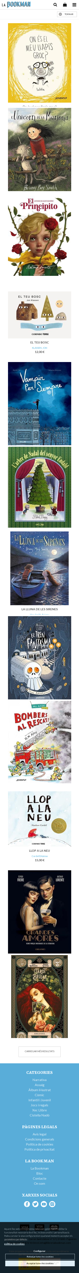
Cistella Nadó (40, 1115)
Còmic (39, 1095)
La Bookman (40, 1168)
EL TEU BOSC (39, 342)
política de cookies (14, 1243)
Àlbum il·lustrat (39, 1090)
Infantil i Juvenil (39, 1100)
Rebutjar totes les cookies (40, 1256)
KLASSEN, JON (39, 347)
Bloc (39, 1173)
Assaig (39, 1085)
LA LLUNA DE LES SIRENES (39, 609)
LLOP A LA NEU (39, 850)
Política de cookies (39, 1144)
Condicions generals (39, 1139)
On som (39, 1183)
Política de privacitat (39, 1149)
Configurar (39, 1251)
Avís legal (39, 1134)
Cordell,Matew (40, 856)
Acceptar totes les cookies (40, 1263)
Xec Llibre (39, 1110)
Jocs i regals (39, 1105)
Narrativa (39, 1080)
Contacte (39, 1178)
